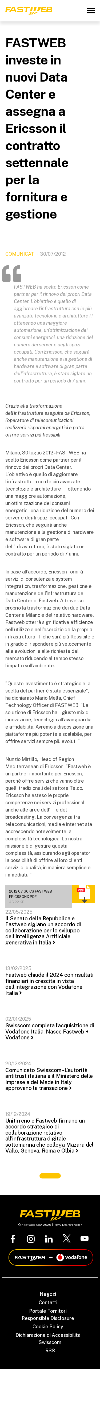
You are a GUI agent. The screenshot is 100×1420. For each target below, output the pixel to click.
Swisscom (50, 1342)
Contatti (48, 1302)
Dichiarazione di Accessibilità (48, 1335)
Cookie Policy (48, 1326)
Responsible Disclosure (48, 1318)
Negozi (48, 1294)
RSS (50, 1350)
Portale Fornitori (48, 1311)
